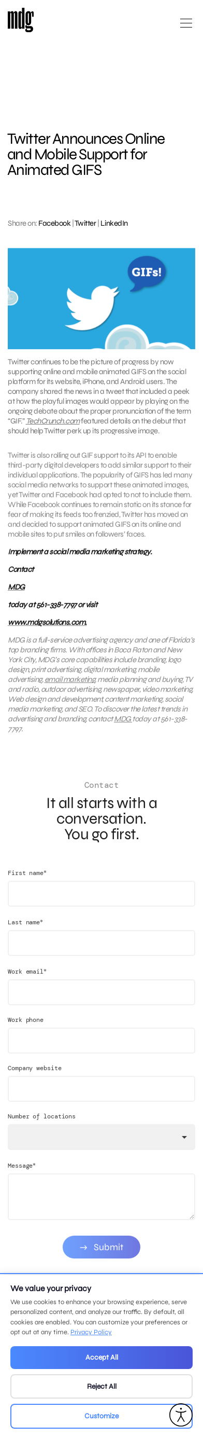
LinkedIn (114, 223)
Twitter (85, 223)
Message (22, 1174)
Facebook (54, 223)
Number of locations (42, 1125)
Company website (35, 1077)
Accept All (101, 1357)
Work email (27, 980)
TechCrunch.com (53, 421)
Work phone (26, 1029)
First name (27, 882)
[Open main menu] (186, 27)
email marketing (70, 684)
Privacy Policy (91, 1332)
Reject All (102, 1386)
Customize (101, 1416)
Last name (25, 931)
